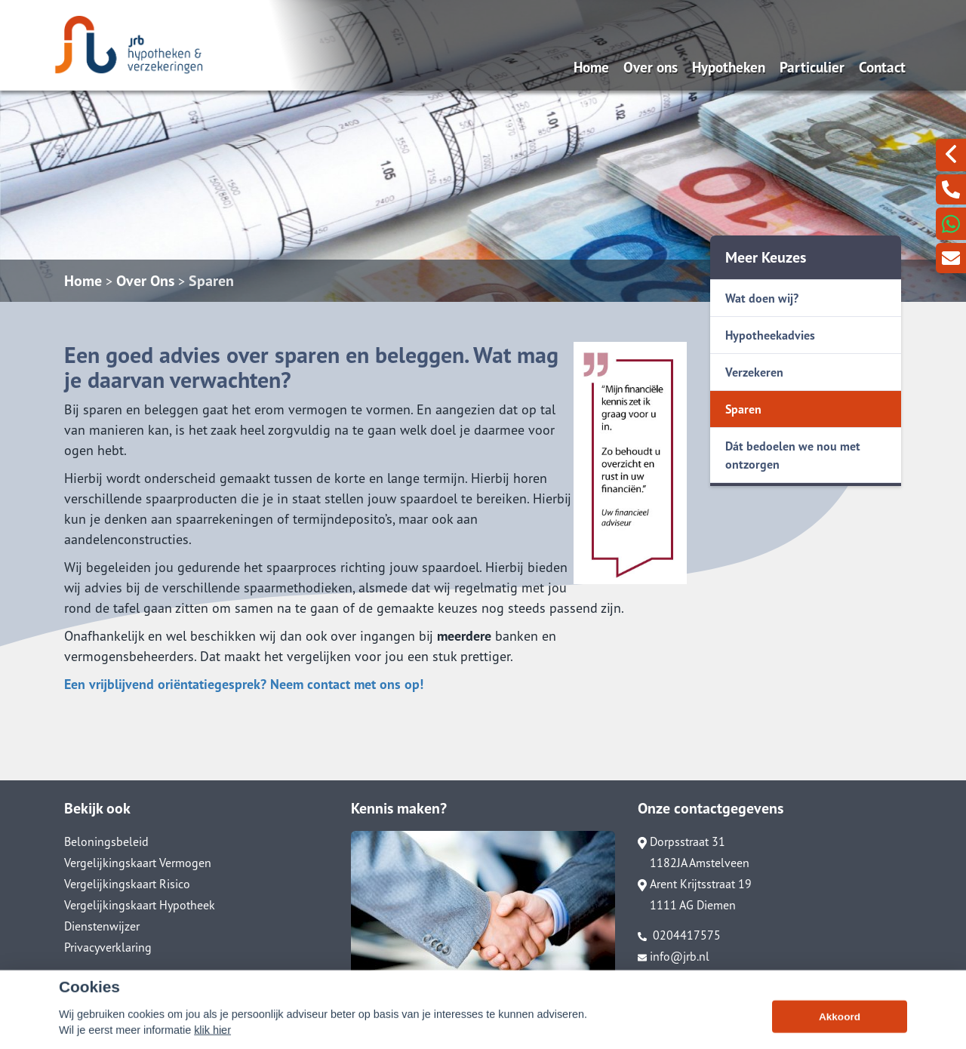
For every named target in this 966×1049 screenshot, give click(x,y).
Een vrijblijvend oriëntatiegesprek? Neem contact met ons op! (243, 684)
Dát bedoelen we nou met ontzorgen (792, 455)
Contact (882, 66)
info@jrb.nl (673, 956)
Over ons (650, 66)
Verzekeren (754, 372)
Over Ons (145, 281)
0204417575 (679, 935)
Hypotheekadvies (770, 335)
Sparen (211, 281)
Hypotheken (728, 66)
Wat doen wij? (761, 298)
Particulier (812, 66)
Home (591, 66)
